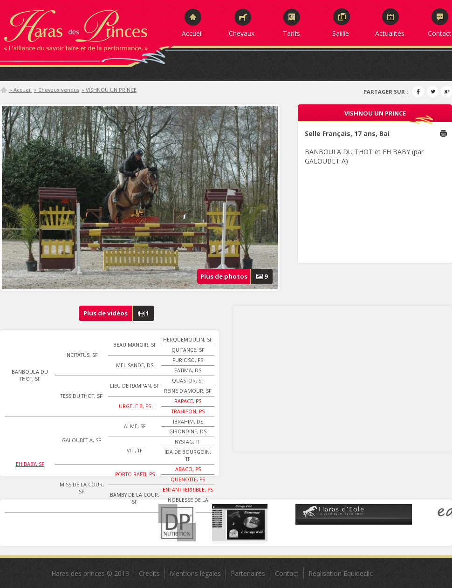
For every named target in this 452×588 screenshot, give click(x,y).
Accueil (192, 33)
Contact (440, 33)
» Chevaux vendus (56, 89)
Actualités (389, 33)
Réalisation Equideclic (340, 573)
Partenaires (248, 573)
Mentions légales (195, 573)
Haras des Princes (86, 28)
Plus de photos (236, 276)
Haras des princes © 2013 (90, 573)
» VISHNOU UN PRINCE (109, 89)
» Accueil (20, 89)
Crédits (149, 573)
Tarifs (291, 33)
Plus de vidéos (119, 313)
